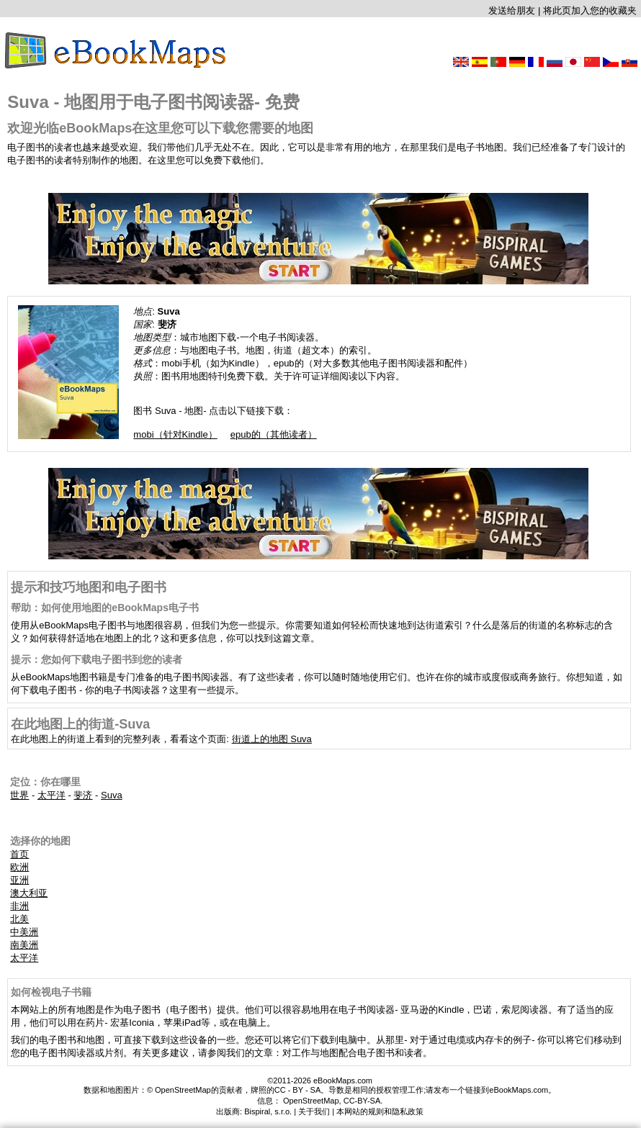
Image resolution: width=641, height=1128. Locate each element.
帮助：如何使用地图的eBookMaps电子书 (105, 607)
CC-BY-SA (362, 1100)
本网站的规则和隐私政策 (379, 1111)
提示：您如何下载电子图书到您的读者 (96, 659)
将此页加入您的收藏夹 (590, 10)
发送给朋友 (511, 10)
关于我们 (314, 1111)
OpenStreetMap (311, 1100)
